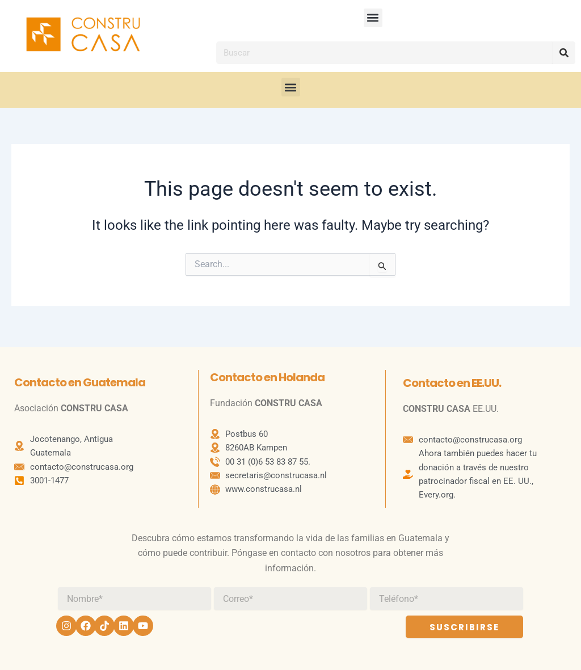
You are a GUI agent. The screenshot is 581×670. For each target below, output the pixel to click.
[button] (373, 18)
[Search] (564, 52)
